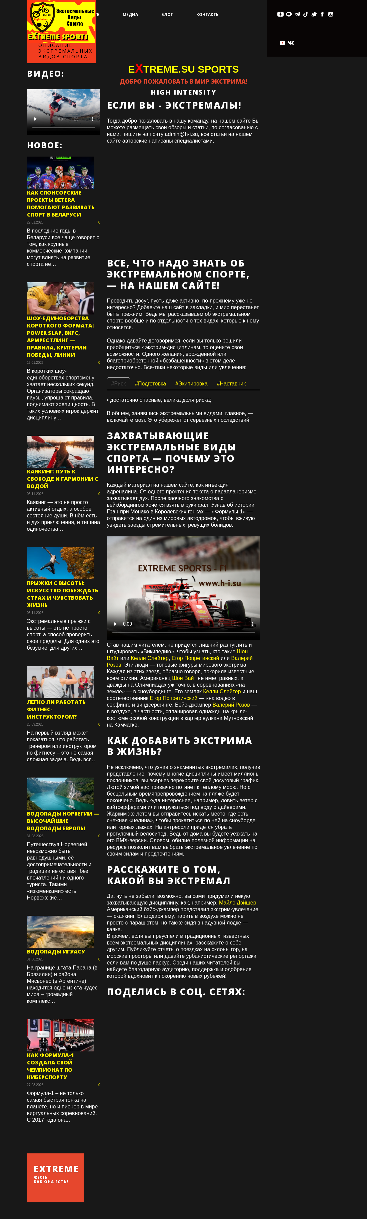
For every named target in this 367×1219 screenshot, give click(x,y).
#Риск (118, 383)
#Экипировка (191, 383)
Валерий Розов (231, 705)
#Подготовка (150, 383)
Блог (167, 14)
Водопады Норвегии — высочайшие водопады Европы (63, 821)
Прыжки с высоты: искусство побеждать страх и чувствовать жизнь (62, 594)
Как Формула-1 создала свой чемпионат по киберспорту (50, 1066)
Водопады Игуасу (56, 951)
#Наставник (231, 383)
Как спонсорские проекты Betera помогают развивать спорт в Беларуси (61, 203)
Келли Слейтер (149, 658)
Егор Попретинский (195, 658)
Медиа (130, 14)
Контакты (208, 14)
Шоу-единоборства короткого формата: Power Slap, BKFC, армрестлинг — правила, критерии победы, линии (60, 336)
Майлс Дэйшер (237, 903)
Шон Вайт (184, 678)
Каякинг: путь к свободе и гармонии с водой (62, 479)
